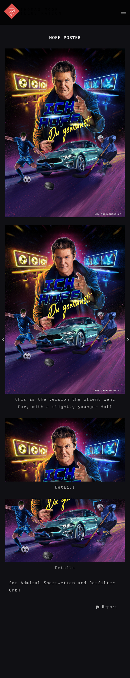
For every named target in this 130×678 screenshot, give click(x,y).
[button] (106, 607)
